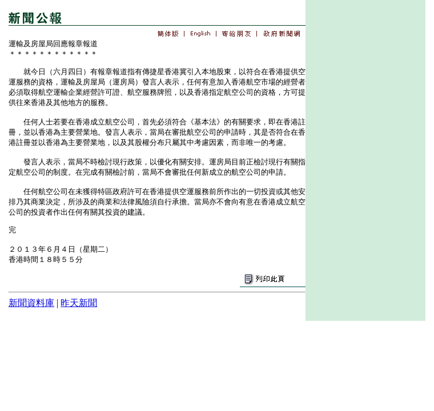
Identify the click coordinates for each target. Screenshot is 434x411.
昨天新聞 (79, 303)
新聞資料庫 (31, 303)
